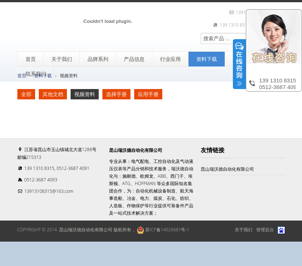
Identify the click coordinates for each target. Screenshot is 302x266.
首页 (21, 75)
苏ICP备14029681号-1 (162, 229)
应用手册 (148, 94)
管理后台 (265, 229)
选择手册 (116, 94)
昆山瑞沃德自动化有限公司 (227, 169)
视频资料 (84, 94)
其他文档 (53, 94)
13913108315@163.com (49, 191)
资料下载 (43, 75)
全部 (26, 94)
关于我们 (243, 229)
